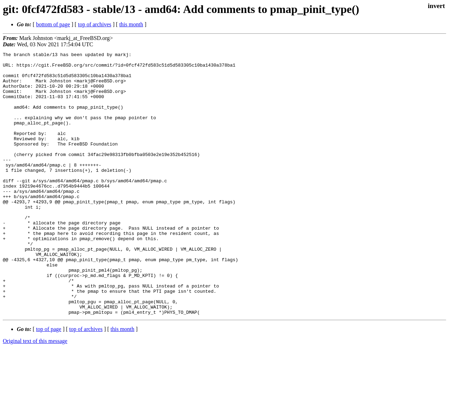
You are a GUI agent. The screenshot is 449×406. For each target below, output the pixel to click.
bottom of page (53, 24)
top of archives (94, 24)
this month (131, 24)
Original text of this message (35, 394)
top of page (48, 382)
